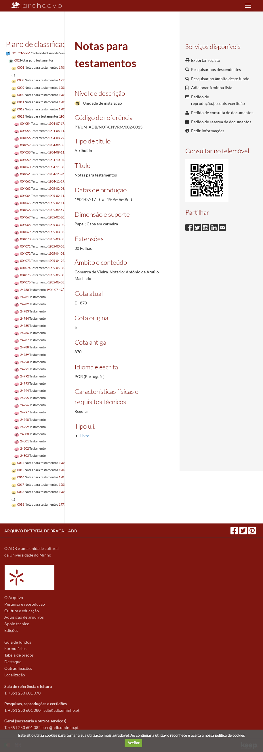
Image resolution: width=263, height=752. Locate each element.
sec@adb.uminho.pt (61, 727)
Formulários (15, 648)
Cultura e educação (21, 610)
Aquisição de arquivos (24, 617)
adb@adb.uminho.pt (61, 710)
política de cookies (230, 735)
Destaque (12, 661)
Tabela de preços (19, 655)
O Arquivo (13, 597)
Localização (14, 674)
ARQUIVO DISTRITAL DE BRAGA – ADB (40, 530)
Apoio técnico (16, 623)
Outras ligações (18, 668)
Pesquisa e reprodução (24, 604)
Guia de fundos (17, 642)
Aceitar (133, 743)
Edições (11, 630)
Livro (84, 435)
